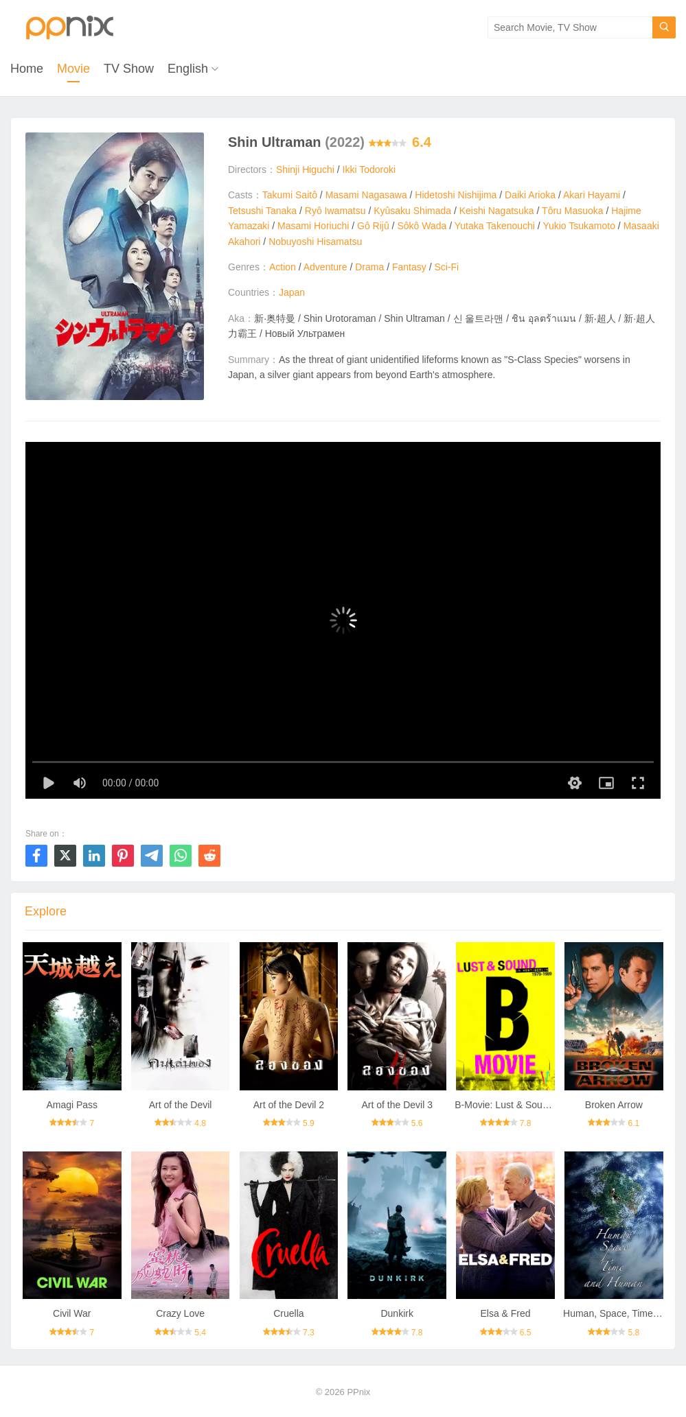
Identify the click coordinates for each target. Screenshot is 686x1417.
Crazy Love (180, 1313)
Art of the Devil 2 (289, 1104)
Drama (369, 266)
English (188, 68)
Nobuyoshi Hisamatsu (315, 241)
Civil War (72, 1313)
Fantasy (409, 266)
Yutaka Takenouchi (495, 225)
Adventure (325, 266)
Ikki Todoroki (369, 169)
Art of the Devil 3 (397, 1104)
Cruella (288, 1313)
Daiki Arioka (530, 194)
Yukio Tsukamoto (578, 225)
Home (26, 68)
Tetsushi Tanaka (262, 210)
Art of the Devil (180, 1104)
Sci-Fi (446, 266)
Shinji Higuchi (305, 169)
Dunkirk (396, 1313)
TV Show (129, 68)
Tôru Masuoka (572, 210)
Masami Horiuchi (313, 225)
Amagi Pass (72, 1104)
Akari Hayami (591, 194)
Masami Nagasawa (366, 194)
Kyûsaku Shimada (412, 210)
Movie (73, 68)
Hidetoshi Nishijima (455, 194)
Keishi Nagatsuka (496, 210)
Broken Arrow (614, 1104)
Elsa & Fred (505, 1313)
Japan (292, 292)
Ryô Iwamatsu (335, 210)
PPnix (358, 1392)
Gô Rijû (373, 225)
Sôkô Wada (421, 225)
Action (282, 266)
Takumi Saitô (289, 194)
